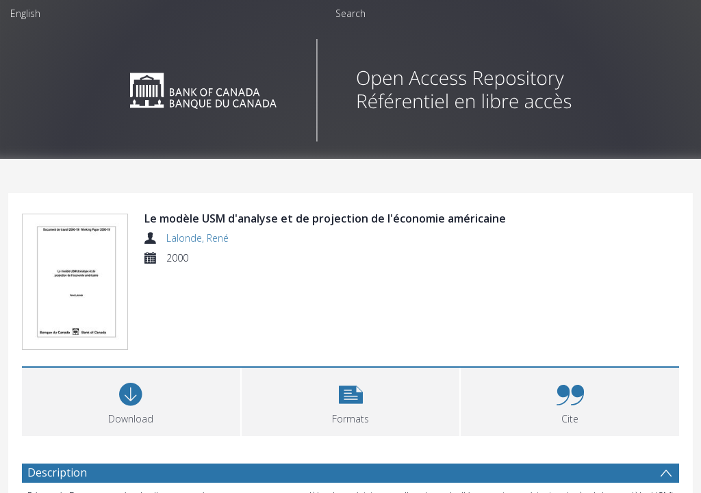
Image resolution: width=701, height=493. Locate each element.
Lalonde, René (197, 237)
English (25, 13)
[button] (351, 402)
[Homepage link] (350, 87)
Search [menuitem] (350, 13)
